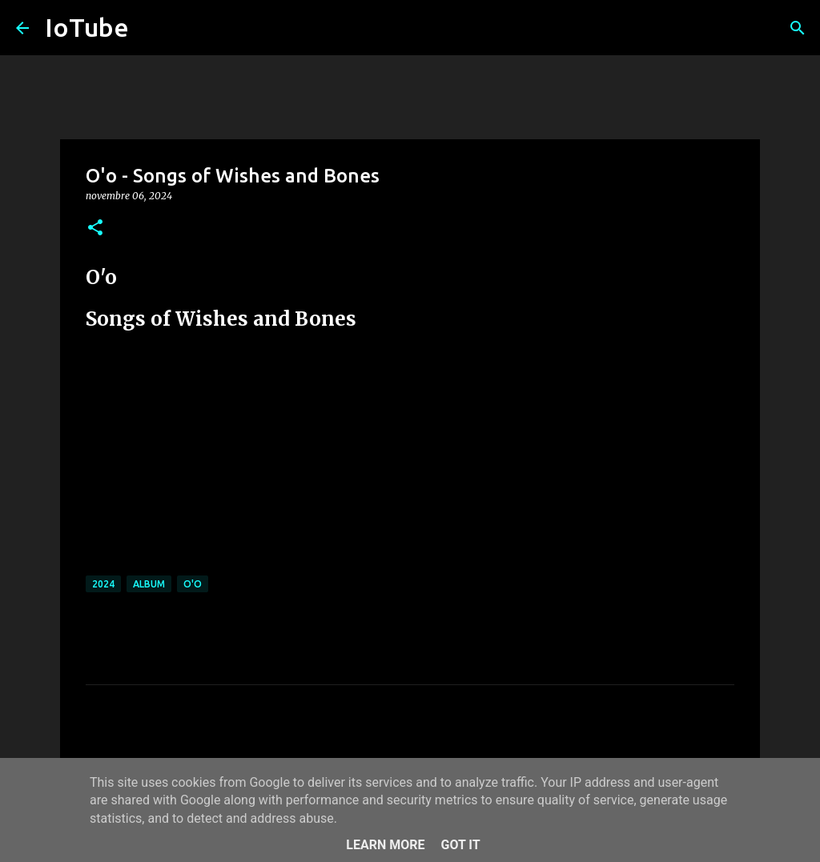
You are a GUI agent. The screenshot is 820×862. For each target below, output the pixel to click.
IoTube (87, 27)
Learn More (385, 844)
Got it (460, 844)
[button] (95, 228)
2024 (103, 584)
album (149, 584)
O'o (192, 584)
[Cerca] (797, 28)
